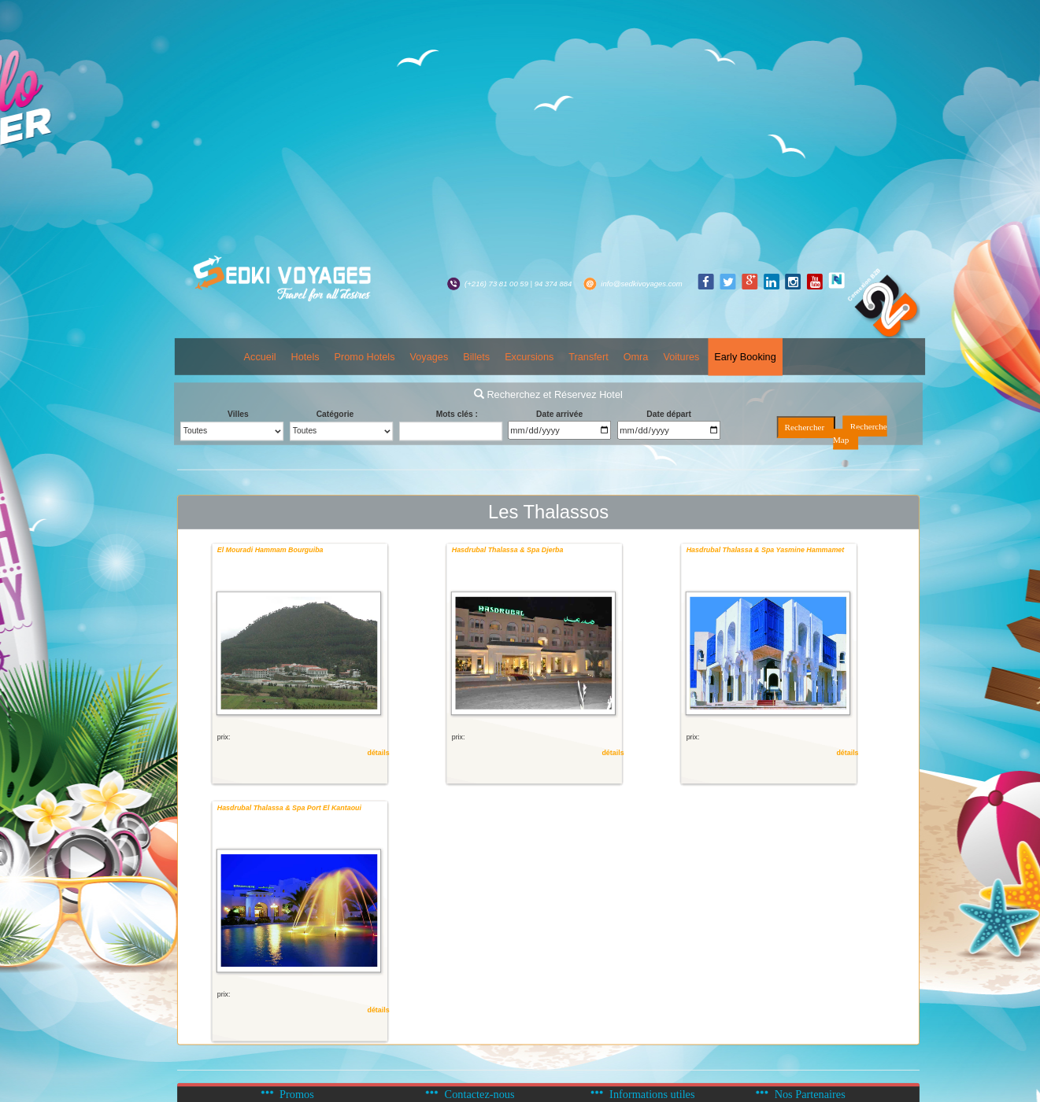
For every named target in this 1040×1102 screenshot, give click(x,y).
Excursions (529, 357)
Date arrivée (559, 414)
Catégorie (335, 414)
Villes (238, 414)
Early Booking (744, 357)
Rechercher (805, 428)
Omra (636, 357)
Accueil (260, 357)
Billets (476, 357)
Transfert (588, 357)
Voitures (682, 357)
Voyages (429, 357)
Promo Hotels (365, 357)
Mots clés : (457, 414)
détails (379, 753)
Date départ (668, 414)
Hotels (305, 357)
